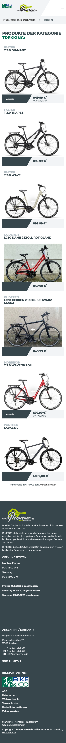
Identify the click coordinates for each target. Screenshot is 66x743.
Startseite (7, 721)
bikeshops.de (9, 732)
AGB (4, 691)
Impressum (32, 721)
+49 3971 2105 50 (16, 647)
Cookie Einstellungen (13, 725)
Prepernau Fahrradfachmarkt (19, 19)
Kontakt (19, 721)
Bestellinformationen (14, 707)
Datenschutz (9, 695)
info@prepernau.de (17, 654)
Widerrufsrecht (11, 699)
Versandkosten (48, 484)
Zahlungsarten (10, 711)
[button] (62, 8)
